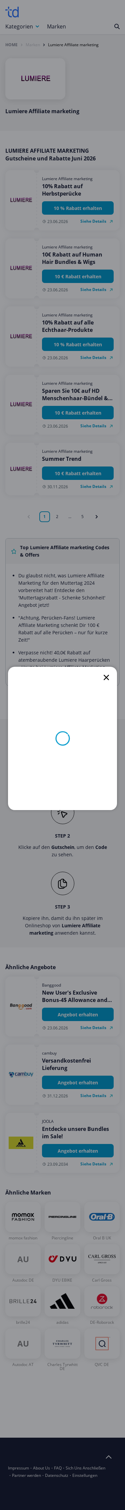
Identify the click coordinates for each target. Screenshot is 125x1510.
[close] (106, 677)
